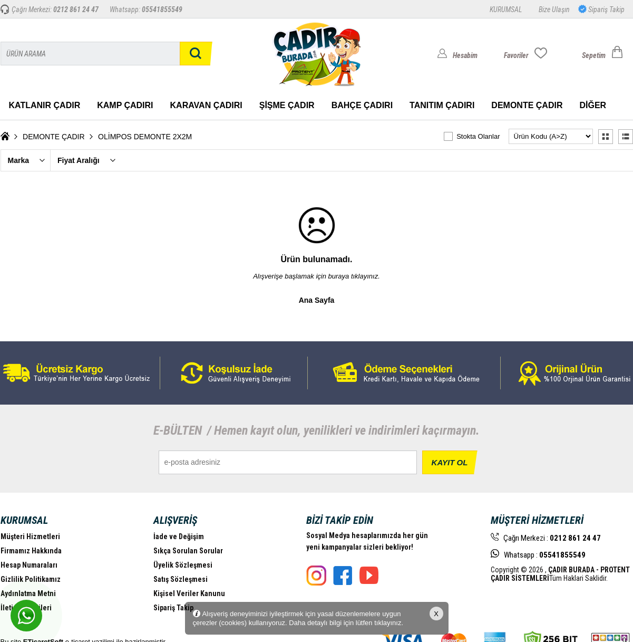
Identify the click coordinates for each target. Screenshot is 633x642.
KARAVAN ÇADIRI (206, 105)
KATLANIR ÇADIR (45, 105)
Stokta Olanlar (478, 136)
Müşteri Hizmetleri (30, 536)
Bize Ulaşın (554, 9)
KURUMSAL (506, 9)
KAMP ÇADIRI (125, 105)
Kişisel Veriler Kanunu (189, 593)
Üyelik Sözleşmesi (182, 565)
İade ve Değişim (178, 536)
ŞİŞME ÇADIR (287, 105)
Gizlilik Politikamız (31, 579)
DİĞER (592, 105)
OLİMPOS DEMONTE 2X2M (145, 136)
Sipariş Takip (606, 9)
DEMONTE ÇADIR (526, 105)
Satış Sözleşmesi (180, 579)
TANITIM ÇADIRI (442, 105)
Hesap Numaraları (29, 565)
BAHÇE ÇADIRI (362, 105)
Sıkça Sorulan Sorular (188, 551)
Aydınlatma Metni (28, 593)
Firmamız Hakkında (31, 551)
